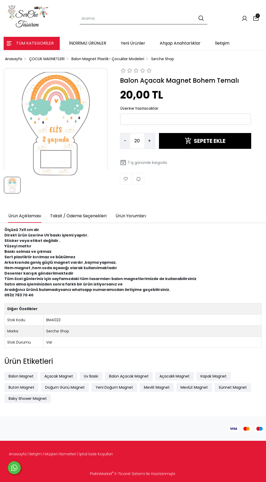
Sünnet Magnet (233, 387)
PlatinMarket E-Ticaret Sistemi (117, 473)
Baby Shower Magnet (28, 398)
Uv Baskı (91, 376)
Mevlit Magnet (157, 387)
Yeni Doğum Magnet (114, 387)
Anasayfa (17, 454)
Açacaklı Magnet (174, 376)
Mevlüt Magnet (194, 387)
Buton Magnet (21, 387)
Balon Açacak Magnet (129, 376)
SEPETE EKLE (205, 141)
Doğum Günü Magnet (65, 387)
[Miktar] (137, 141)
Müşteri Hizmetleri (60, 454)
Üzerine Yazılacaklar (139, 108)
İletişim (35, 454)
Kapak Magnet (214, 376)
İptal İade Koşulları (96, 454)
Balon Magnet (21, 376)
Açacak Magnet (58, 376)
